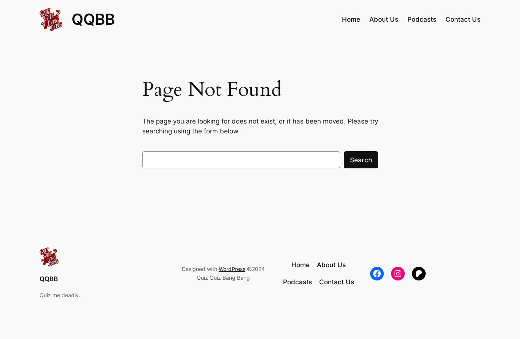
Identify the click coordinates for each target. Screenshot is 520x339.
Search (361, 160)
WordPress (232, 269)
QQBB (93, 19)
